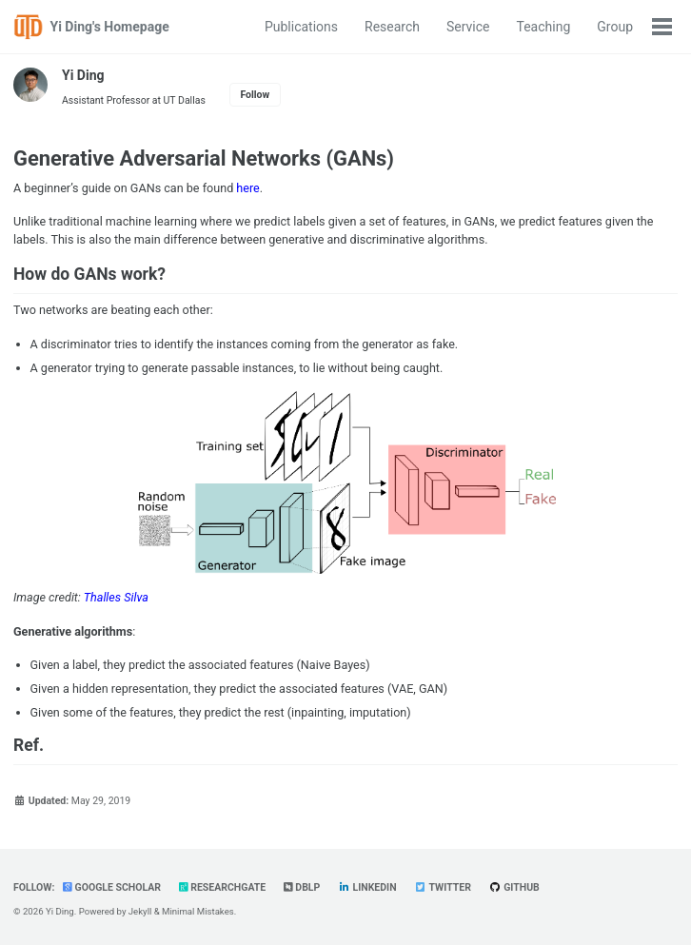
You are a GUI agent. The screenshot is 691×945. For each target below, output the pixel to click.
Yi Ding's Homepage (109, 26)
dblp (302, 887)
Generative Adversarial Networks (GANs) (203, 158)
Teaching (544, 26)
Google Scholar (112, 887)
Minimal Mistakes (198, 911)
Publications (301, 26)
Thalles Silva (116, 597)
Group (615, 26)
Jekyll (140, 911)
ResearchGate (223, 887)
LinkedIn (367, 887)
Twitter (442, 887)
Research (392, 26)
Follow (254, 95)
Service (468, 26)
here (247, 188)
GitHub (513, 887)
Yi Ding (83, 75)
